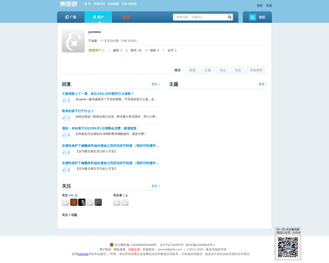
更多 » (155, 84)
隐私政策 (120, 249)
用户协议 (105, 249)
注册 (269, 5)
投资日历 (99, 3)
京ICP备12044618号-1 (200, 245)
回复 (192, 70)
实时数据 (113, 3)
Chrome (83, 254)
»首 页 (87, 3)
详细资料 (256, 70)
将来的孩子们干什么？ (78, 111)
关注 (223, 70)
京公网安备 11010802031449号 (133, 245)
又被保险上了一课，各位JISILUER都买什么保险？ (98, 93)
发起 (262, 17)
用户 (98, 19)
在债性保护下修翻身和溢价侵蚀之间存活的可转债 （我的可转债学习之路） (115, 145)
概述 (177, 70)
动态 (238, 70)
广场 (71, 17)
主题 (207, 70)
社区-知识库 (129, 3)
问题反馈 (134, 249)
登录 (260, 5)
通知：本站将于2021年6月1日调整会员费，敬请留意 (99, 128)
